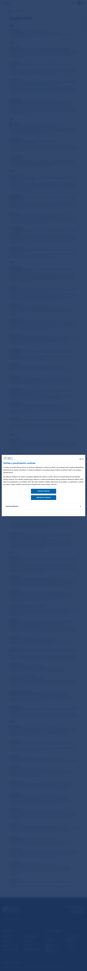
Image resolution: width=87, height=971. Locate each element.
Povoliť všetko (43, 491)
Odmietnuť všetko (43, 497)
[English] (81, 459)
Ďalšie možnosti (12, 506)
